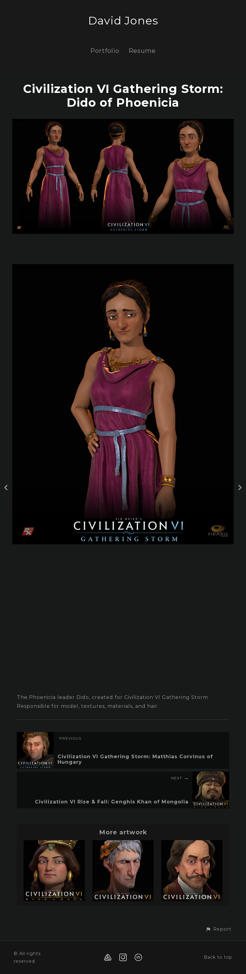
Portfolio (104, 50)
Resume (142, 50)
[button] (218, 929)
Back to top (218, 957)
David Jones (123, 20)
